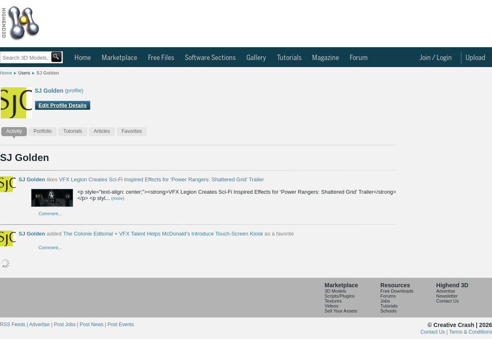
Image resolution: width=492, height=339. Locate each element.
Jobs (385, 300)
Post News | (93, 324)
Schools (388, 310)
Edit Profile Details (62, 105)
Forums (388, 295)
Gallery (256, 58)
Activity (14, 131)
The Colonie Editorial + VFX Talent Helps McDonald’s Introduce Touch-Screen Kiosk (163, 234)
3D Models (335, 291)
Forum (359, 58)
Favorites (132, 131)
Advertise (445, 291)
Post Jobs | (66, 324)
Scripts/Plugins (340, 295)
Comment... (50, 213)
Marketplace (119, 58)
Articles (102, 131)
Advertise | (41, 324)
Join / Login (435, 58)
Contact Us (447, 300)
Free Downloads (396, 291)
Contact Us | (434, 332)
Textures (333, 300)
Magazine (325, 58)
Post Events (120, 324)
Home (82, 58)
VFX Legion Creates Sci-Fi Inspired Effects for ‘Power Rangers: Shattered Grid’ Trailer (161, 179)
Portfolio (42, 131)
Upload (475, 58)
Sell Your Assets (341, 310)
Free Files (161, 58)
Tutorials (289, 58)
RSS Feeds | (14, 324)
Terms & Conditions (470, 332)
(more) (117, 198)
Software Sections (210, 58)
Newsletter (447, 295)
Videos (331, 305)
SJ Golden (47, 72)
